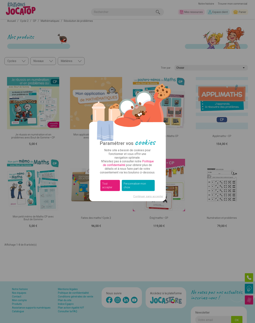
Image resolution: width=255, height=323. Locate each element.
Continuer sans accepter (148, 196)
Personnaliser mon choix (135, 185)
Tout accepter (107, 185)
